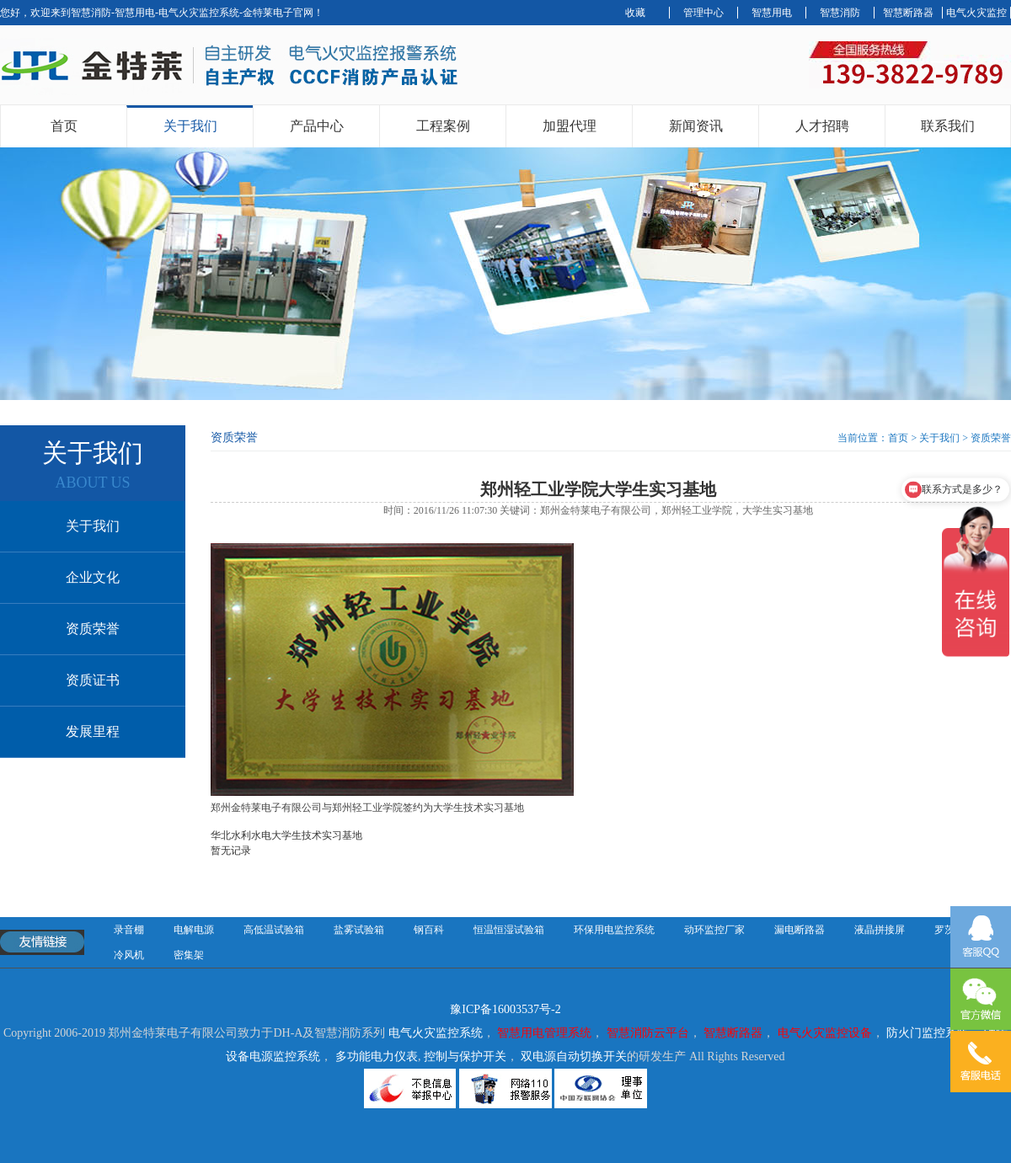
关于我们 (190, 126)
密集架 (189, 955)
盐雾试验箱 (359, 930)
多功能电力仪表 (376, 1056)
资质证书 (93, 680)
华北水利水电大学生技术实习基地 (286, 835)
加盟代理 (569, 126)
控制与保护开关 (465, 1056)
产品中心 (317, 126)
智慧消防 (840, 13)
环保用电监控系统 (614, 930)
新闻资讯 (696, 126)
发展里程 (93, 731)
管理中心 (703, 13)
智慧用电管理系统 (544, 1033)
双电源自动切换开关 (574, 1056)
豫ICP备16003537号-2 (505, 1009)
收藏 (635, 13)
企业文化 (93, 577)
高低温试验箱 (273, 930)
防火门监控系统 (927, 1033)
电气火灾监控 (976, 13)
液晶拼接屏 (879, 930)
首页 (64, 126)
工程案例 (443, 126)
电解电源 (194, 930)
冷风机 (129, 955)
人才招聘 (822, 126)
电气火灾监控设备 (825, 1033)
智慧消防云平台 (648, 1033)
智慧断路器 (908, 13)
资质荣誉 (93, 629)
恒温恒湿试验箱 (508, 930)
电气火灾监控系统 (435, 1033)
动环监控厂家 (714, 930)
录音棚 (129, 930)
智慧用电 (772, 13)
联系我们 (948, 126)
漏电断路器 (799, 930)
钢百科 (429, 930)
